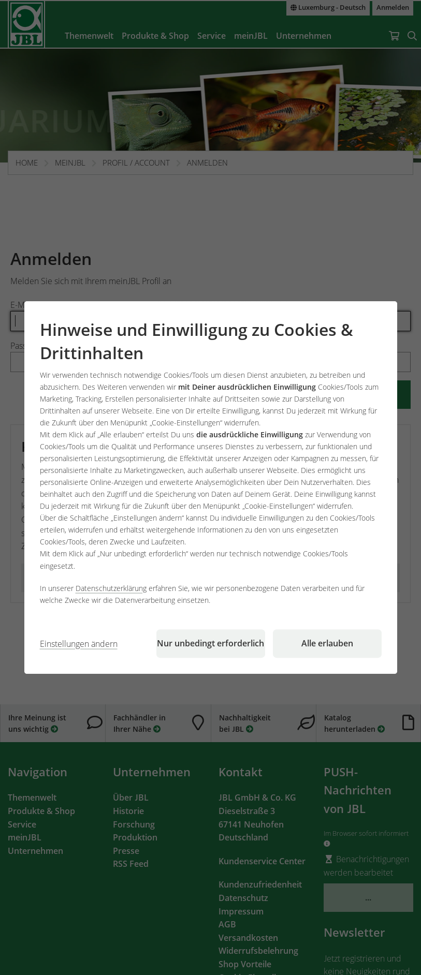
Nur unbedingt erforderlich (210, 643)
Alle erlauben (327, 643)
